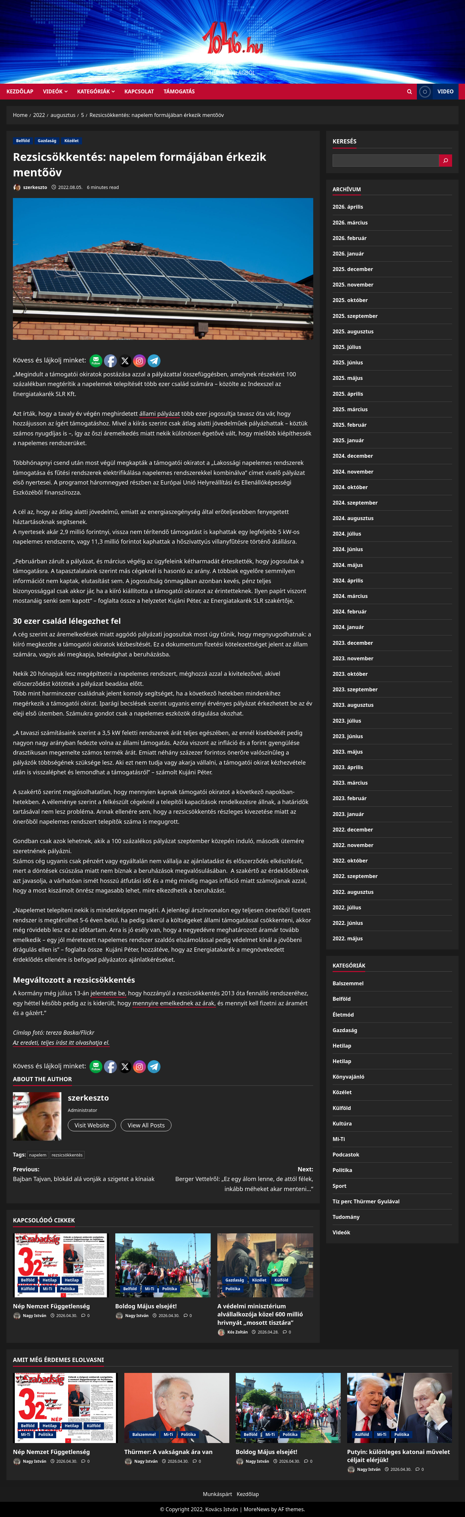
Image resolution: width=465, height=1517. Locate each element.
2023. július (347, 720)
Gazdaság (47, 140)
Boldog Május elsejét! (146, 1306)
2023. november (353, 658)
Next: (238, 1179)
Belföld (23, 140)
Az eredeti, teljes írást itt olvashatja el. (61, 1042)
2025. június (348, 362)
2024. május (348, 565)
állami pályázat (159, 413)
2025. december (353, 269)
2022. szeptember (355, 876)
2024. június (348, 549)
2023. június (348, 736)
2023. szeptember (355, 689)
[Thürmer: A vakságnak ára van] (176, 1408)
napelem (37, 1155)
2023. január (348, 814)
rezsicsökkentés (67, 1155)
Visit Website (92, 1125)
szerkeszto (30, 187)
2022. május (348, 938)
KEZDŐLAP (19, 91)
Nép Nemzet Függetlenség (51, 1306)
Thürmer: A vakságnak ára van (168, 1452)
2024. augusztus (353, 518)
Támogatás (179, 91)
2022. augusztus (353, 891)
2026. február (350, 238)
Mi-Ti (47, 1289)
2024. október (350, 487)
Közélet (71, 140)
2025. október (350, 300)
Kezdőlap (248, 1494)
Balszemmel (348, 983)
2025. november (353, 284)
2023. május (348, 751)
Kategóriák (93, 91)
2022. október (350, 860)
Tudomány (346, 1216)
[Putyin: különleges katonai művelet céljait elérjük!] (399, 1408)
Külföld (28, 1289)
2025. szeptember (355, 315)
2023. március (350, 782)
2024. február (350, 611)
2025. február (350, 424)
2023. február (350, 798)
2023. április (348, 767)
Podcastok (346, 1154)
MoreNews (257, 1509)
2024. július (347, 533)
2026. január (348, 253)
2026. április (348, 206)
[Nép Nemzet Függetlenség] (61, 1265)
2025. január (348, 440)
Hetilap (50, 1280)
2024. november (353, 471)
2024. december (353, 455)
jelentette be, (109, 993)
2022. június (348, 922)
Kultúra (342, 1123)
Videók (53, 91)
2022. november (353, 845)
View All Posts (146, 1125)
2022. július (347, 907)
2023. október (350, 673)
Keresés (344, 141)
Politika (67, 1289)
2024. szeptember (355, 502)
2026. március (350, 222)
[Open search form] (409, 91)
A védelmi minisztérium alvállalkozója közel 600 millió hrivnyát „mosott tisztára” (260, 1314)
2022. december (353, 829)
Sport (339, 1185)
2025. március (350, 409)
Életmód (343, 1014)
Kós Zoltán (232, 1332)
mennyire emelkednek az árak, (174, 1003)
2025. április (348, 393)
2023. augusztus (353, 704)
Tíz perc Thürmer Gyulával (366, 1201)
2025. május (348, 378)
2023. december (353, 642)
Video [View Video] (435, 91)
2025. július (347, 346)
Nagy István (29, 1316)
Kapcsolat (139, 91)
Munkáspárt (217, 1494)
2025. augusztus (353, 331)
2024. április (348, 580)
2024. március (350, 596)
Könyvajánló (348, 1076)
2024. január (348, 627)
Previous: (88, 1174)
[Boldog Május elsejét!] (163, 1265)
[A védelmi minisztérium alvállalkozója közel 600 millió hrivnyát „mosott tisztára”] (265, 1265)
